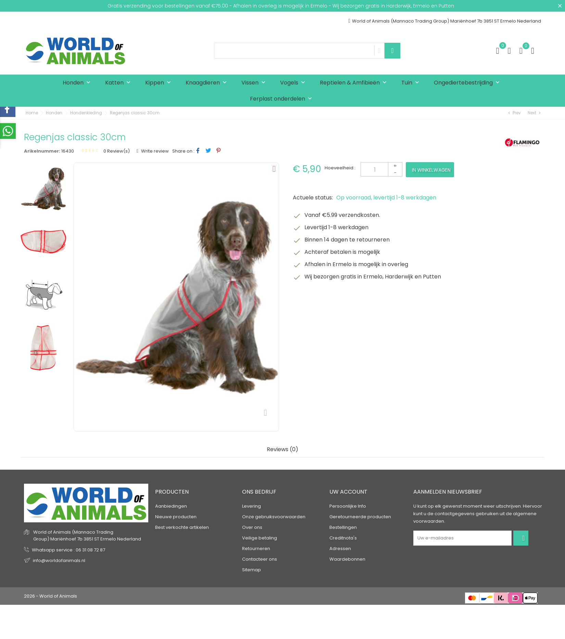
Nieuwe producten (176, 516)
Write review (154, 151)
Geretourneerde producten (360, 516)
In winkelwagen (431, 170)
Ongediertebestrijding (468, 83)
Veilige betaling (259, 538)
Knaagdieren (208, 83)
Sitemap (251, 569)
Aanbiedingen (171, 506)
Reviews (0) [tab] (282, 449)
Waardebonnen (347, 559)
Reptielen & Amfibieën (355, 83)
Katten (119, 83)
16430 (67, 151)
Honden (78, 83)
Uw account (348, 492)
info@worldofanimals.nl (59, 560)
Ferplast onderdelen (282, 99)
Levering (251, 506)
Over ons (252, 527)
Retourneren (256, 548)
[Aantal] (381, 169)
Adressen (340, 548)
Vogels (294, 83)
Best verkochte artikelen (182, 527)
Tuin (411, 83)
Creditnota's (343, 538)
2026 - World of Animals (50, 596)
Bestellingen (343, 527)
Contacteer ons (259, 559)
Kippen (159, 83)
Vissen (254, 83)
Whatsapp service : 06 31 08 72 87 (68, 550)
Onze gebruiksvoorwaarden (273, 516)
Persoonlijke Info (347, 506)
